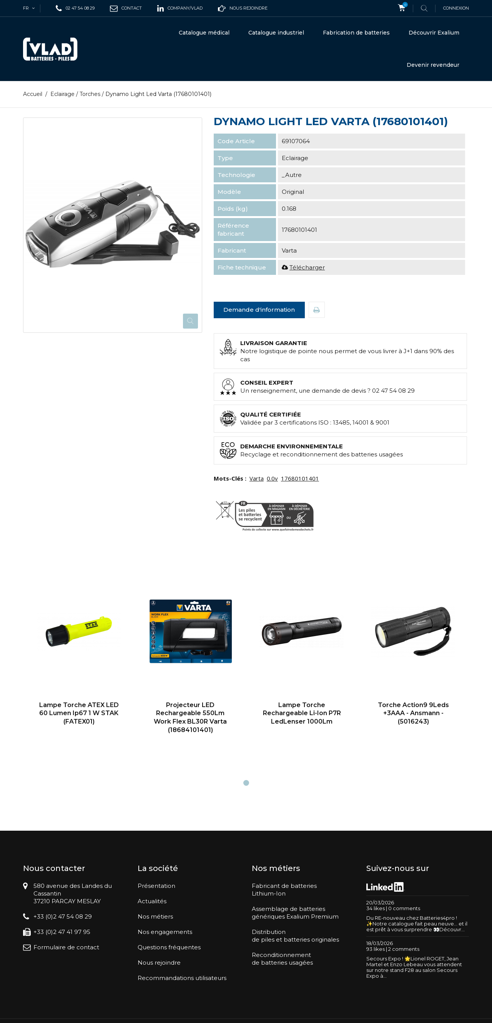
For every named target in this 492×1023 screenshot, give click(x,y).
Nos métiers (155, 916)
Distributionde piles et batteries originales (295, 935)
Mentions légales (411, 1013)
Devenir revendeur (433, 64)
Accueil (32, 94)
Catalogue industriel (276, 32)
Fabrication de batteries (356, 32)
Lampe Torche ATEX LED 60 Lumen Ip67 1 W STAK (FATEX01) (79, 713)
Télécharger (307, 267)
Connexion (456, 8)
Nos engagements (165, 931)
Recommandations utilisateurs (182, 978)
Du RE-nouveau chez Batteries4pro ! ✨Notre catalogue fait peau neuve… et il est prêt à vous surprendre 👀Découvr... (416, 923)
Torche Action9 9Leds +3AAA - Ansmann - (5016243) (413, 713)
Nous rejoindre (159, 962)
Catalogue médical (204, 32)
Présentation (156, 885)
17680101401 (300, 478)
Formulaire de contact (66, 947)
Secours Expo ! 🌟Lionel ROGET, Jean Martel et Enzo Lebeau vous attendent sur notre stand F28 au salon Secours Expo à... (414, 967)
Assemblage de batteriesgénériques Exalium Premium (295, 912)
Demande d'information (259, 309)
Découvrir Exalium (434, 32)
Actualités (152, 901)
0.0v (272, 478)
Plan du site (449, 1013)
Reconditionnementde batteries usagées (282, 958)
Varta (256, 478)
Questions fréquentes (169, 947)
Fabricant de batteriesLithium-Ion (284, 889)
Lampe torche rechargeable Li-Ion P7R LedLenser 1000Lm (302, 713)
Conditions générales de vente (348, 1013)
